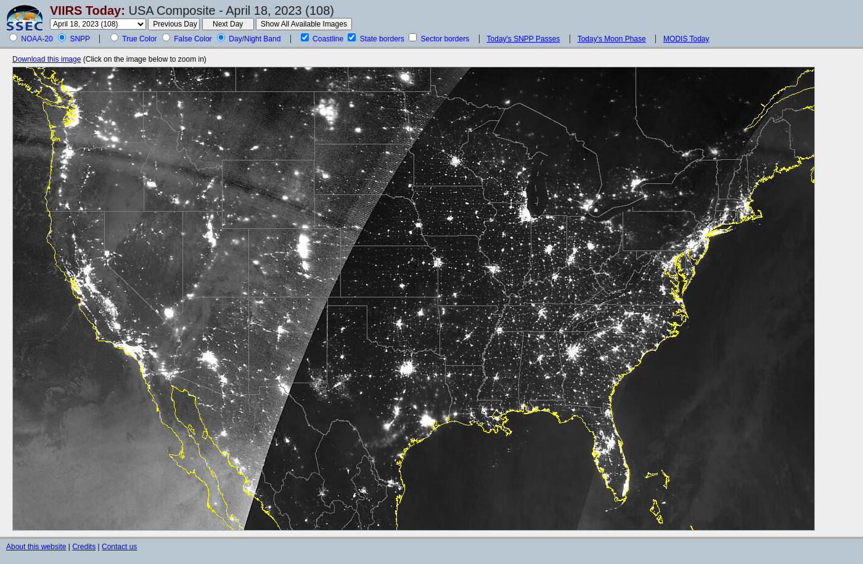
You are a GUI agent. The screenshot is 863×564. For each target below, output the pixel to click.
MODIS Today (686, 39)
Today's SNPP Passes (523, 39)
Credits (84, 546)
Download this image (46, 59)
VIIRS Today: (87, 10)
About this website (36, 546)
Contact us (119, 546)
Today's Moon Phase (612, 39)
